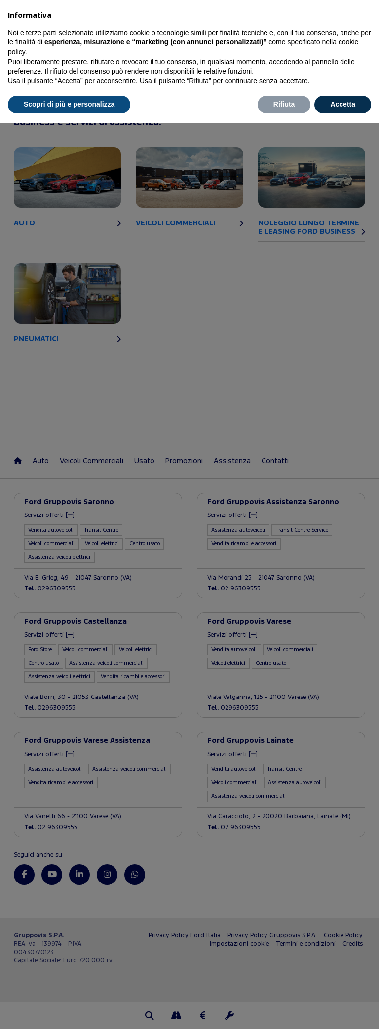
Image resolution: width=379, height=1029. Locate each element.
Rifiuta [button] (284, 104)
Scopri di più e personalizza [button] (69, 104)
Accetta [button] (342, 104)
